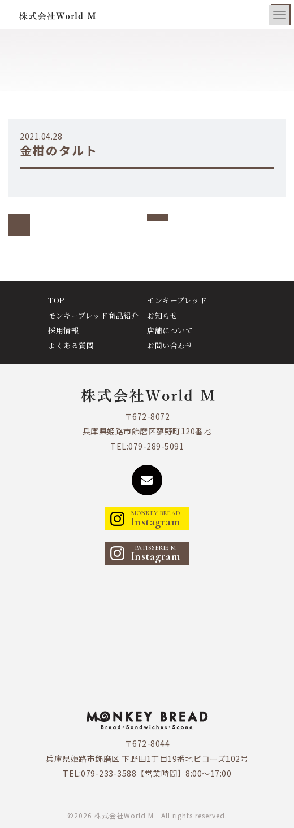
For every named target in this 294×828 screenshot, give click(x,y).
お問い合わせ (170, 345)
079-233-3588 (108, 773)
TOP (56, 300)
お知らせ (162, 315)
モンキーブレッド (177, 300)
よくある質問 (71, 345)
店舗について (170, 330)
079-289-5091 (156, 446)
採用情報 (63, 330)
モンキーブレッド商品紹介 (93, 315)
